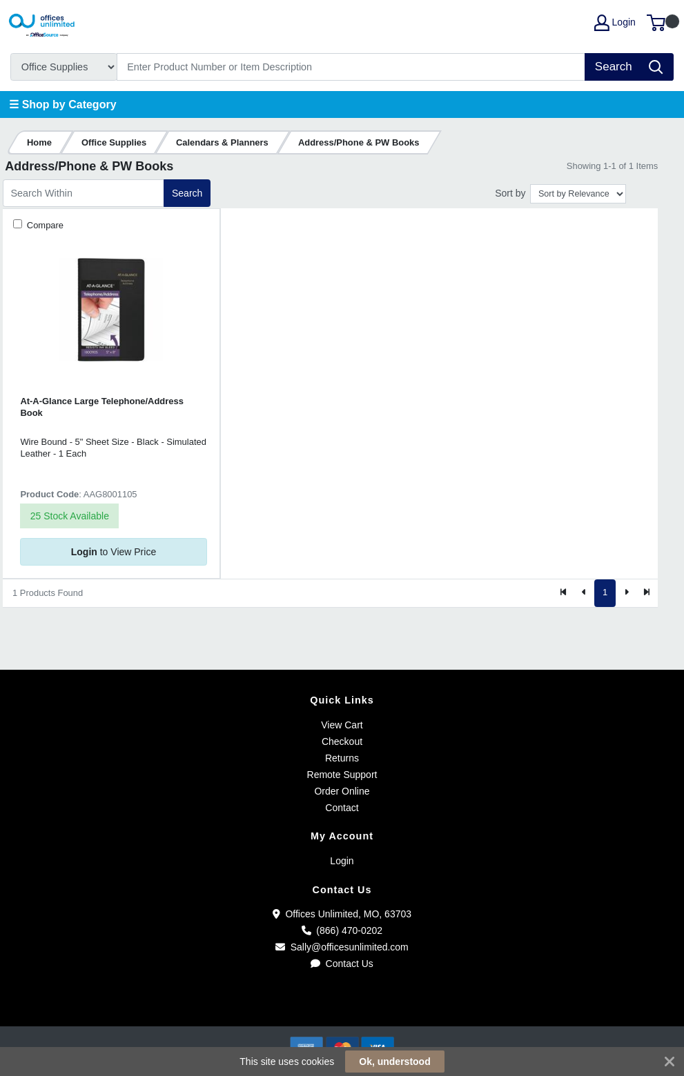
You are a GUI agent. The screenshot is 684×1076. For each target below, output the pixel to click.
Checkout (342, 741)
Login (341, 860)
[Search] (351, 67)
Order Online (341, 791)
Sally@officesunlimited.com (342, 947)
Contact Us (342, 963)
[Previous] (584, 593)
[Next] (626, 593)
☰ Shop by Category (62, 104)
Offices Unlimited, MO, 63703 (342, 913)
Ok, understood (394, 1061)
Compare (43, 225)
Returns (342, 758)
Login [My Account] (615, 22)
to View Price (113, 551)
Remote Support (342, 774)
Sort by (510, 193)
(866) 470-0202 (342, 930)
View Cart (341, 724)
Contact (341, 807)
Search (187, 193)
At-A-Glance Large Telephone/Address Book (102, 407)
